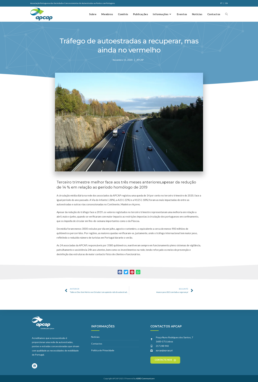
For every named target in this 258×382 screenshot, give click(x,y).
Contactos (96, 343)
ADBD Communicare (145, 378)
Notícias (95, 336)
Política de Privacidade (102, 350)
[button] (120, 272)
